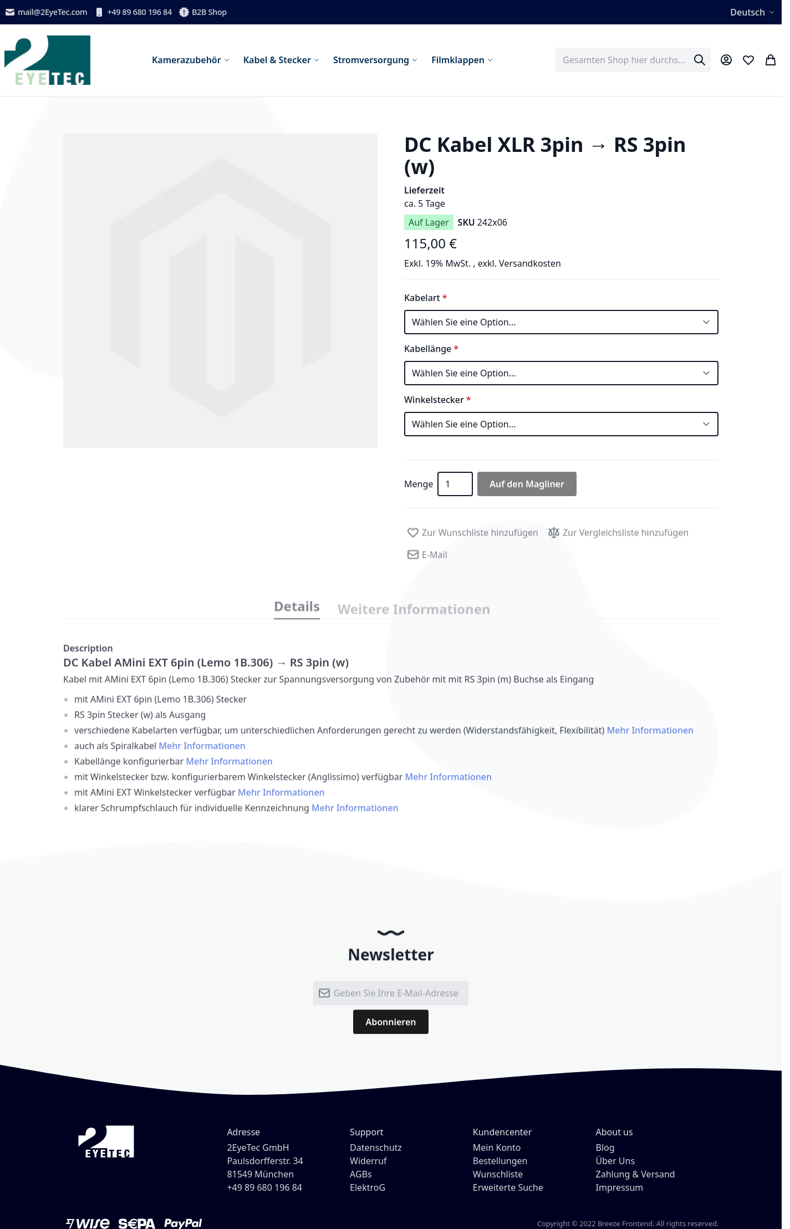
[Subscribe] (390, 1029)
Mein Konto (497, 1147)
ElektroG (367, 1187)
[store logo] (47, 60)
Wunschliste (498, 1174)
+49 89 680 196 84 (133, 12)
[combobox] (633, 60)
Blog (605, 1147)
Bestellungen (500, 1161)
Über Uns (615, 1161)
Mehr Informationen (650, 739)
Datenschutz (376, 1147)
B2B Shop (203, 12)
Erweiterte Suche (508, 1187)
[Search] (699, 60)
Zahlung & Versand (635, 1174)
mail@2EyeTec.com (45, 12)
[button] (220, 291)
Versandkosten (530, 263)
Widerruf (368, 1161)
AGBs (361, 1174)
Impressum (620, 1187)
